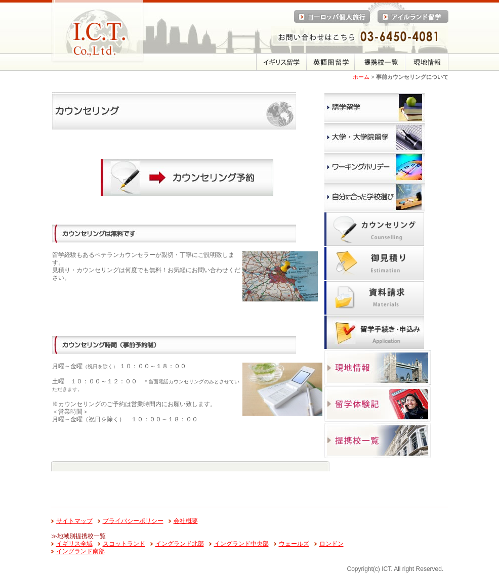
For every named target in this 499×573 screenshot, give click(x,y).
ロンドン (331, 543)
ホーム (361, 77)
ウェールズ (294, 543)
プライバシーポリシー (133, 520)
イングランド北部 (179, 543)
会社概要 (186, 520)
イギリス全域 (74, 543)
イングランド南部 (80, 551)
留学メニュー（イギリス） (281, 62)
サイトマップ (74, 520)
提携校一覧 (380, 62)
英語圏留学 (331, 62)
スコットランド (124, 543)
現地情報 (426, 62)
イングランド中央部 (241, 543)
